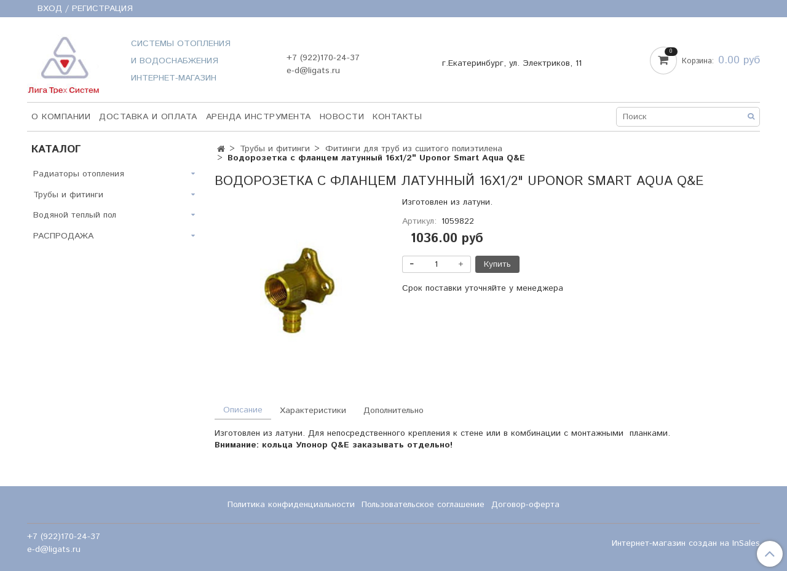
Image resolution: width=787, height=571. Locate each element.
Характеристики (313, 410)
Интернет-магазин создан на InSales (686, 543)
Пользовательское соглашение (423, 504)
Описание (243, 410)
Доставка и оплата (148, 117)
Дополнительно (393, 410)
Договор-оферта (525, 504)
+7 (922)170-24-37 (323, 58)
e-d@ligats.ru (313, 71)
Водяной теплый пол (74, 215)
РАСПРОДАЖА (63, 236)
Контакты (397, 117)
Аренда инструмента (258, 117)
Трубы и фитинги (275, 149)
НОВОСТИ (342, 117)
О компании (60, 117)
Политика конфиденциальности (291, 504)
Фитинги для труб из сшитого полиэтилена (413, 149)
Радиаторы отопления (78, 174)
